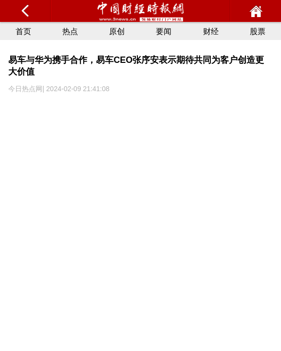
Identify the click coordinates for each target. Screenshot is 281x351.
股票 (257, 31)
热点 (70, 31)
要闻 (163, 31)
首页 (23, 31)
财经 (211, 31)
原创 (117, 31)
